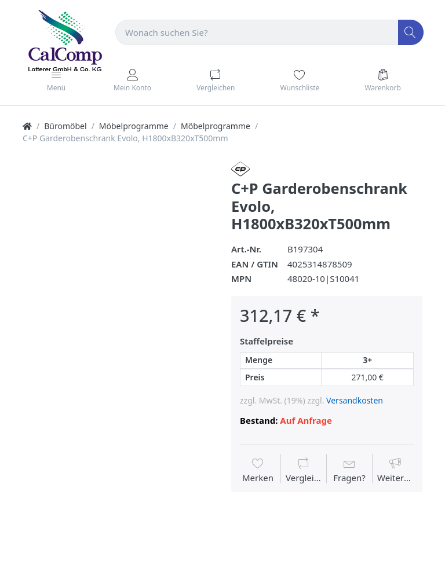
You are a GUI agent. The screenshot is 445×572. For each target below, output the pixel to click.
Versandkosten (354, 400)
